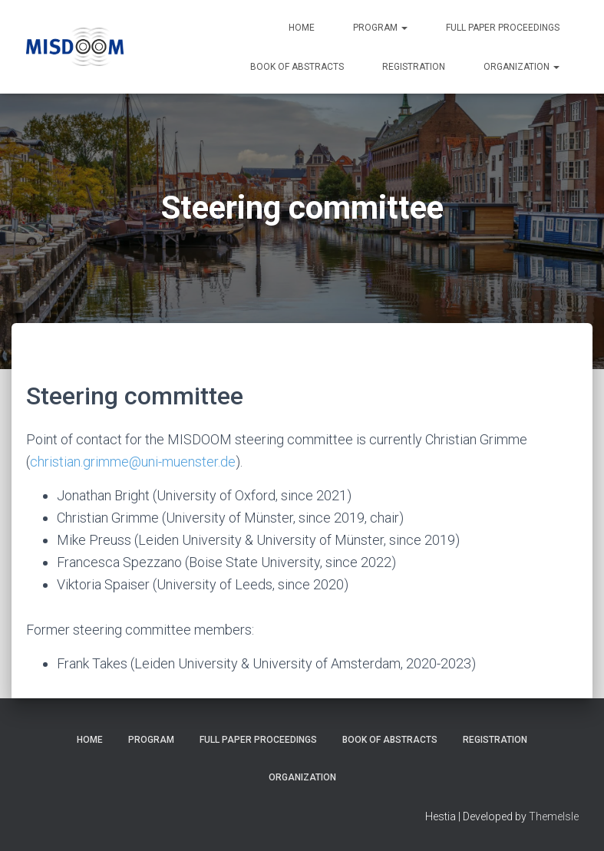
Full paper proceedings (502, 27)
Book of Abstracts (297, 66)
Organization (521, 66)
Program (380, 27)
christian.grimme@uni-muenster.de (133, 462)
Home (302, 27)
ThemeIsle (554, 816)
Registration (413, 66)
